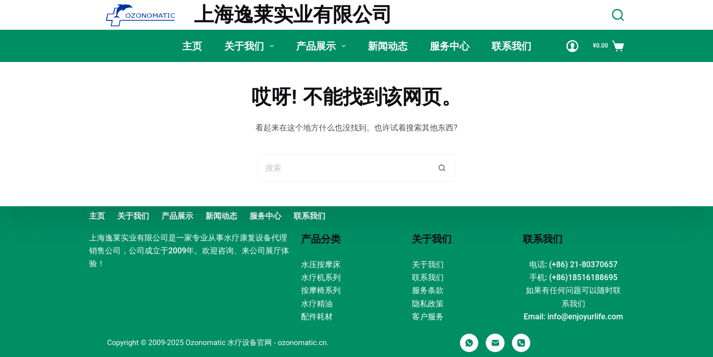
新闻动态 (387, 46)
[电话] (521, 343)
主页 (192, 46)
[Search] (618, 15)
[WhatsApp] (469, 343)
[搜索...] (342, 167)
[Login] (572, 46)
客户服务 (428, 316)
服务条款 (428, 290)
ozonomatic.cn (302, 342)
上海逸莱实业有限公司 (293, 14)
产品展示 (323, 46)
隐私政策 (428, 303)
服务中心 (449, 46)
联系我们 (511, 46)
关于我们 (251, 46)
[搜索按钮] (442, 167)
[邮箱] (495, 343)
